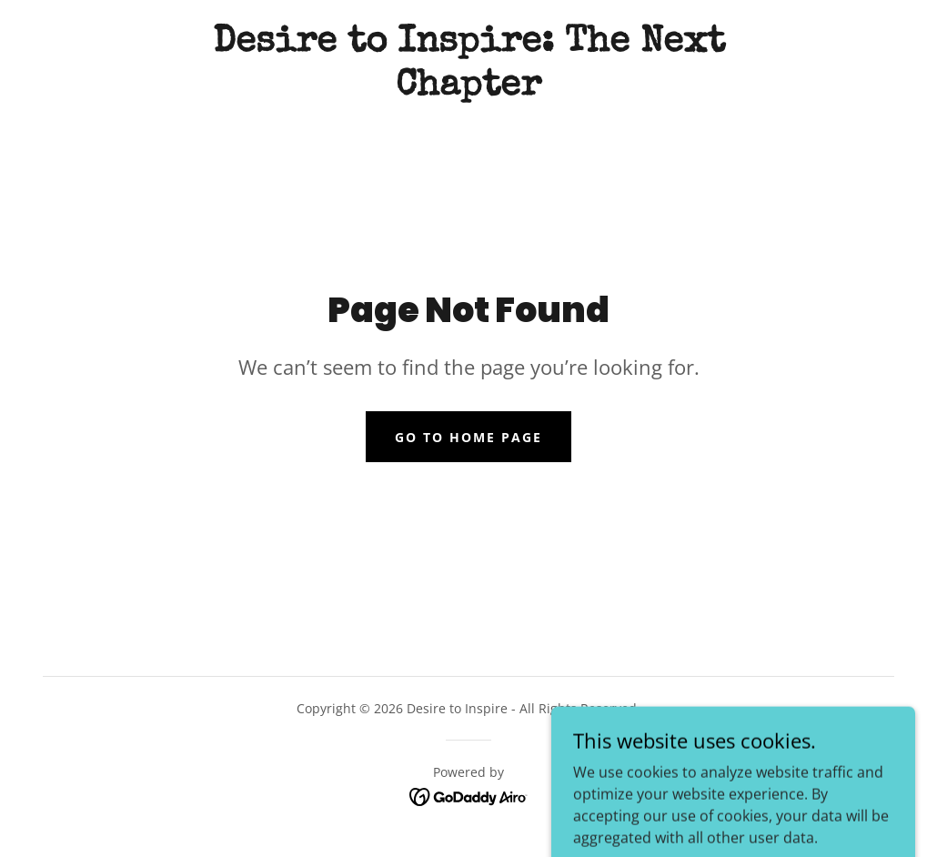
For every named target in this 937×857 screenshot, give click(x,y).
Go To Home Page (468, 437)
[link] (468, 89)
